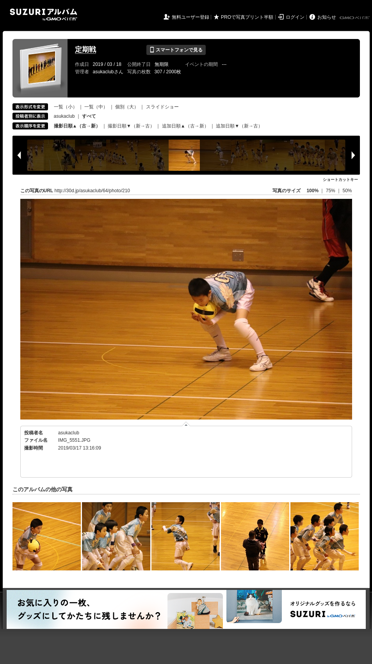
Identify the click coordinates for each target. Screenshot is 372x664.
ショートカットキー (340, 179)
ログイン (295, 17)
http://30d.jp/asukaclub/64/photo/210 (92, 190)
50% (347, 190)
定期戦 (85, 49)
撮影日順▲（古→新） (77, 126)
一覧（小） (65, 107)
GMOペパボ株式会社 (355, 18)
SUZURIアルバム (43, 14)
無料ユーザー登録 (190, 17)
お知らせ (326, 17)
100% (312, 190)
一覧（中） (96, 107)
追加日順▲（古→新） (185, 126)
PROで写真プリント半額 (247, 17)
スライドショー (162, 107)
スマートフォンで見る (176, 50)
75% (331, 190)
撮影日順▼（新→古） (131, 126)
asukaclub (64, 116)
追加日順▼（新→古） (239, 126)
